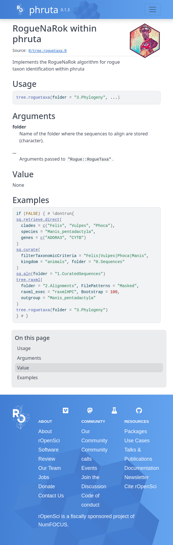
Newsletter (136, 477)
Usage (24, 348)
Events (89, 468)
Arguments (29, 358)
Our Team (49, 468)
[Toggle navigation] (153, 9)
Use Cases (136, 440)
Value (23, 368)
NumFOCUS (52, 525)
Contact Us (51, 496)
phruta (43, 9)
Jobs (43, 477)
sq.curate (27, 250)
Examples (27, 377)
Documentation (141, 468)
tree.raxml (28, 280)
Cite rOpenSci (140, 486)
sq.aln (23, 274)
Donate (46, 486)
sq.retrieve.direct (38, 219)
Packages (135, 431)
